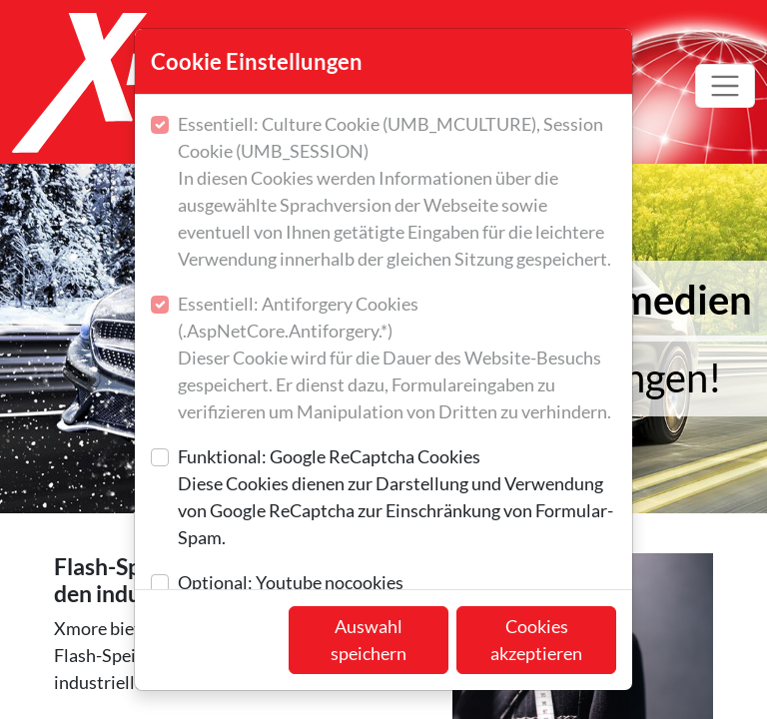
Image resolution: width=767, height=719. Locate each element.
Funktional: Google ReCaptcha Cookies (397, 498)
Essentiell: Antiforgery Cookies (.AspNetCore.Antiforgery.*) (397, 359)
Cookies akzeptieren (536, 639)
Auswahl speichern (368, 639)
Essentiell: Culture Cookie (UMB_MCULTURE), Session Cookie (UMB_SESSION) (397, 193)
